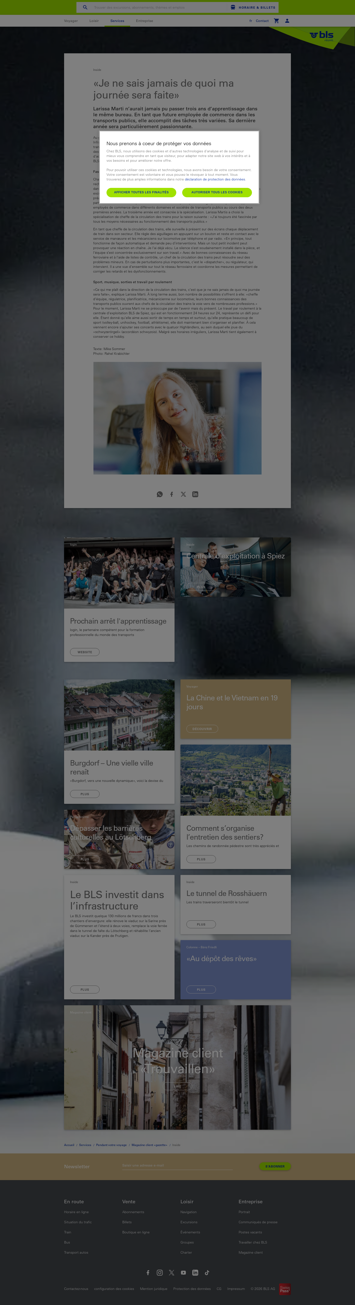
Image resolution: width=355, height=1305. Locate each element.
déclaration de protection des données (215, 179)
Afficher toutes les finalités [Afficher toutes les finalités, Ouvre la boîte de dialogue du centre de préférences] (141, 192)
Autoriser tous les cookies (217, 192)
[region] (179, 167)
